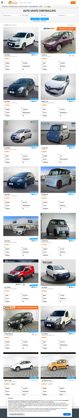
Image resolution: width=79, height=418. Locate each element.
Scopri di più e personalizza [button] (16, 414)
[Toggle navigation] (2, 3)
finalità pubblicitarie (23, 405)
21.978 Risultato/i (35, 19)
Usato (40, 6)
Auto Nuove (5, 6)
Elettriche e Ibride (13, 6)
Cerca (73, 2)
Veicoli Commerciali (33, 6)
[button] (4, 40)
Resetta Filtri (44, 19)
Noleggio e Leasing (23, 6)
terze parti (29, 403)
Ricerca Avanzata (36, 21)
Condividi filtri (43, 21)
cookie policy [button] (51, 401)
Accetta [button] (67, 414)
